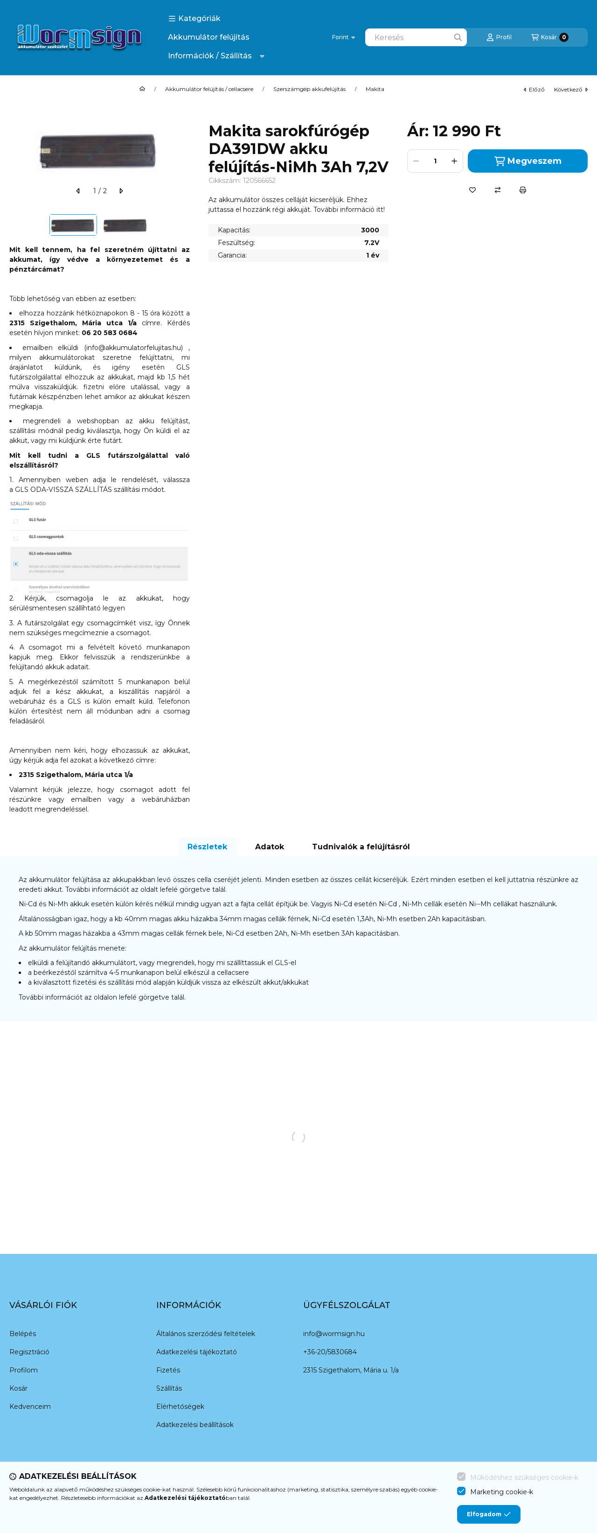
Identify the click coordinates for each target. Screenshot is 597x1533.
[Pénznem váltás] (343, 37)
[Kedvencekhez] (472, 190)
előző (534, 89)
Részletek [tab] (207, 846)
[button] (194, 18)
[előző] (78, 191)
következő (571, 89)
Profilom (23, 1370)
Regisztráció (29, 1352)
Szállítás (169, 1388)
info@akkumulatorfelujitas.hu (133, 347)
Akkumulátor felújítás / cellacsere (209, 89)
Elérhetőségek (180, 1406)
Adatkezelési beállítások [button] (195, 1425)
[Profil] (499, 37)
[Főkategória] (142, 89)
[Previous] (14, 225)
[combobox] (416, 37)
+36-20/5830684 (330, 1352)
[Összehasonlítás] (498, 190)
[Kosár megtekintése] (550, 37)
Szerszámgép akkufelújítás (309, 89)
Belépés (22, 1334)
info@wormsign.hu (334, 1334)
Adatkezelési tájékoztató (196, 1352)
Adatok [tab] (269, 846)
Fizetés (168, 1370)
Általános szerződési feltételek (205, 1334)
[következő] (120, 191)
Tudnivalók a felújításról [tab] (361, 846)
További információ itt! (349, 209)
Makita (375, 89)
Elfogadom (489, 1514)
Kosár (18, 1388)
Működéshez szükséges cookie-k (524, 1477)
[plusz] (454, 161)
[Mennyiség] (435, 161)
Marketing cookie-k (501, 1492)
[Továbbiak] (262, 56)
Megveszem (528, 161)
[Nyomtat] (523, 190)
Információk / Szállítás (210, 55)
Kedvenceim (30, 1406)
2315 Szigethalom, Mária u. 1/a (351, 1370)
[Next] (185, 225)
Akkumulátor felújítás (209, 37)
